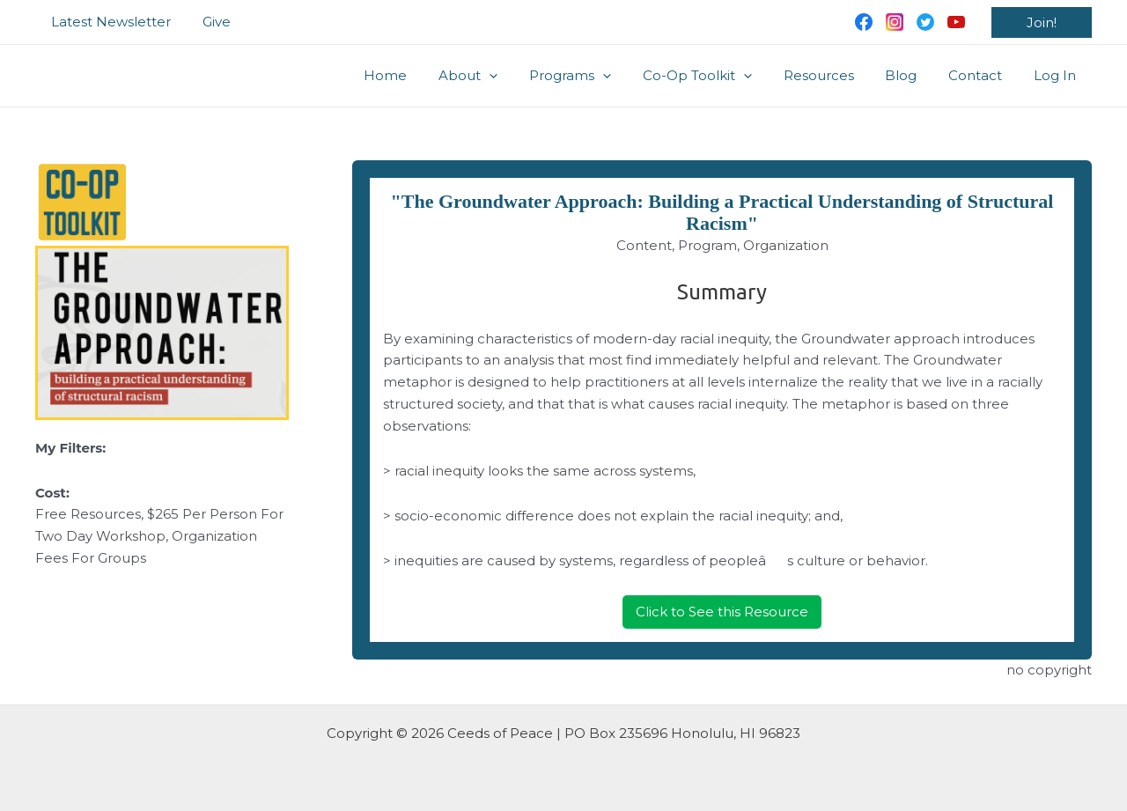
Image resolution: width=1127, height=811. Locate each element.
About (501, 76)
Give (209, 21)
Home (424, 75)
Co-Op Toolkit (720, 76)
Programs (598, 76)
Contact (983, 75)
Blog (914, 75)
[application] (522, 76)
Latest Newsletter (108, 21)
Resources (836, 75)
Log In (1057, 75)
